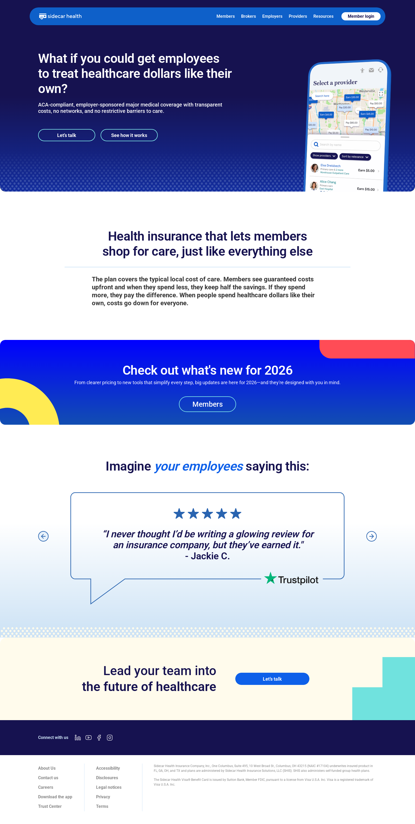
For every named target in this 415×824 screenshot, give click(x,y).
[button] (43, 536)
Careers (45, 787)
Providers (298, 16)
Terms (102, 806)
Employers (272, 16)
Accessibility (108, 768)
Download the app (55, 796)
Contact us (48, 777)
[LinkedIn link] (78, 737)
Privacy (103, 796)
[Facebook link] (99, 737)
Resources (323, 16)
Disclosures (107, 777)
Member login (361, 16)
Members (225, 16)
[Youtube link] (88, 737)
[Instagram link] (109, 737)
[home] (60, 16)
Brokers (248, 16)
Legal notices (108, 787)
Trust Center (50, 806)
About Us (47, 768)
